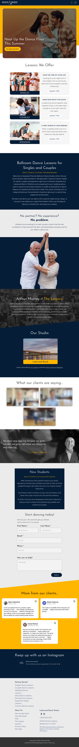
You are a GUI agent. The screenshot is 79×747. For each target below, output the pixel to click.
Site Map (18, 729)
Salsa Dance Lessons (23, 696)
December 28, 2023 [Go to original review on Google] (33, 625)
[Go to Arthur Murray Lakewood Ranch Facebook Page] (41, 714)
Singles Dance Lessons (24, 685)
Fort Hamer (49, 729)
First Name (22, 526)
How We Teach (21, 716)
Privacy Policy (20, 726)
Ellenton (42, 729)
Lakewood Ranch (40, 362)
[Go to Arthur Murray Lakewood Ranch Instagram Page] (44, 714)
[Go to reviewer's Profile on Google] (25, 625)
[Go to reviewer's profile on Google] (44, 603)
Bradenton (60, 727)
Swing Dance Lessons (23, 698)
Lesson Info (54, 91)
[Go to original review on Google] (36, 602)
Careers (18, 724)
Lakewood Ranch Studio (49, 710)
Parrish (45, 730)
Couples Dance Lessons (24, 688)
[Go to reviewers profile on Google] (6, 603)
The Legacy (19, 721)
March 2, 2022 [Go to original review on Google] (12, 604)
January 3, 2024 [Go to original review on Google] (51, 604)
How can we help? (24, 558)
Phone (20, 546)
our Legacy (34, 367)
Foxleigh (56, 729)
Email (20, 536)
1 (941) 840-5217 (46, 718)
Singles (24, 93)
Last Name (45, 526)
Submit (56, 575)
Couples (25, 118)
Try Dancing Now (12, 49)
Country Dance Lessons (24, 706)
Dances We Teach (22, 713)
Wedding (24, 142)
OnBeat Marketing (49, 743)
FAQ (16, 719)
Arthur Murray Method (53, 367)
